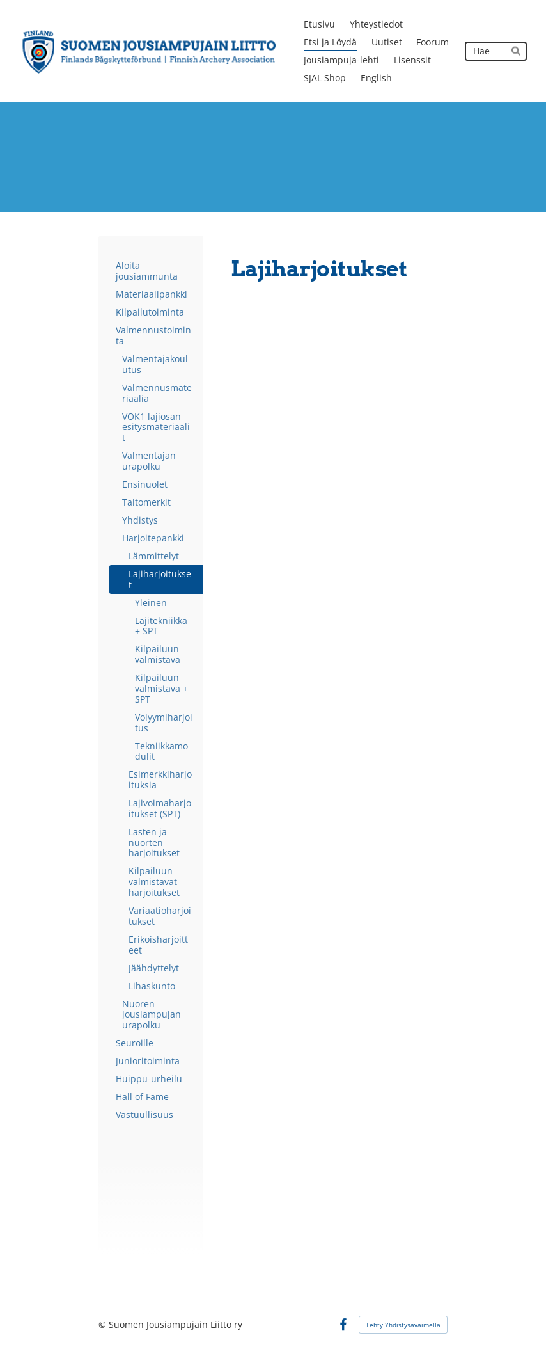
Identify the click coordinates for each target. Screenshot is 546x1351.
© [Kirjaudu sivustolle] (103, 1324)
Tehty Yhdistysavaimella (403, 1324)
